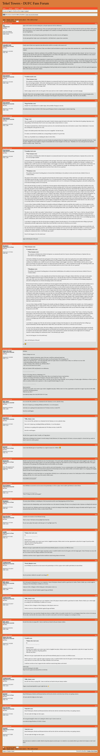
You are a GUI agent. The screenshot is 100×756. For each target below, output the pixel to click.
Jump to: (18, 751)
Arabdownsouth (7, 562)
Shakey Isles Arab (7, 351)
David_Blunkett (6, 485)
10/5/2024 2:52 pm (7, 560)
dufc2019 (5, 447)
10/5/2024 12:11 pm (7, 499)
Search (10, 8)
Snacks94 (5, 728)
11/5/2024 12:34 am (7, 676)
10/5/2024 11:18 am (7, 444)
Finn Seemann (6, 75)
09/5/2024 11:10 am (7, 148)
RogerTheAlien (6, 516)
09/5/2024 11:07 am (7, 116)
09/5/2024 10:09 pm (7, 349)
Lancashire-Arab (7, 45)
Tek (4, 25)
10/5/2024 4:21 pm (7, 619)
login (22, 11)
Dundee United (10, 19)
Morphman (5, 245)
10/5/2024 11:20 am (7, 458)
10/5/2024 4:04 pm (7, 595)
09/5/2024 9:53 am (7, 43)
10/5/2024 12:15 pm (7, 514)
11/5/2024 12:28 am (7, 635)
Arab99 (5, 532)
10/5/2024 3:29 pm (7, 580)
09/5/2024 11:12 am (7, 243)
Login (22, 8)
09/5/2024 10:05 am (7, 73)
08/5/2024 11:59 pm (7, 23)
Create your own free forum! (31, 14)
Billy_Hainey (6, 401)
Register (16, 8)
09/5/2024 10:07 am (7, 100)
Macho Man (6, 460)
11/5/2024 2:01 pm (7, 726)
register (26, 11)
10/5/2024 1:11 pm (7, 530)
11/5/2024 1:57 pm (7, 705)
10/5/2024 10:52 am (7, 416)
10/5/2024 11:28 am (7, 483)
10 (11, 21)
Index (4, 8)
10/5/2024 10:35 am (7, 399)
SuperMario (6, 418)
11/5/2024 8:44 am (7, 691)
